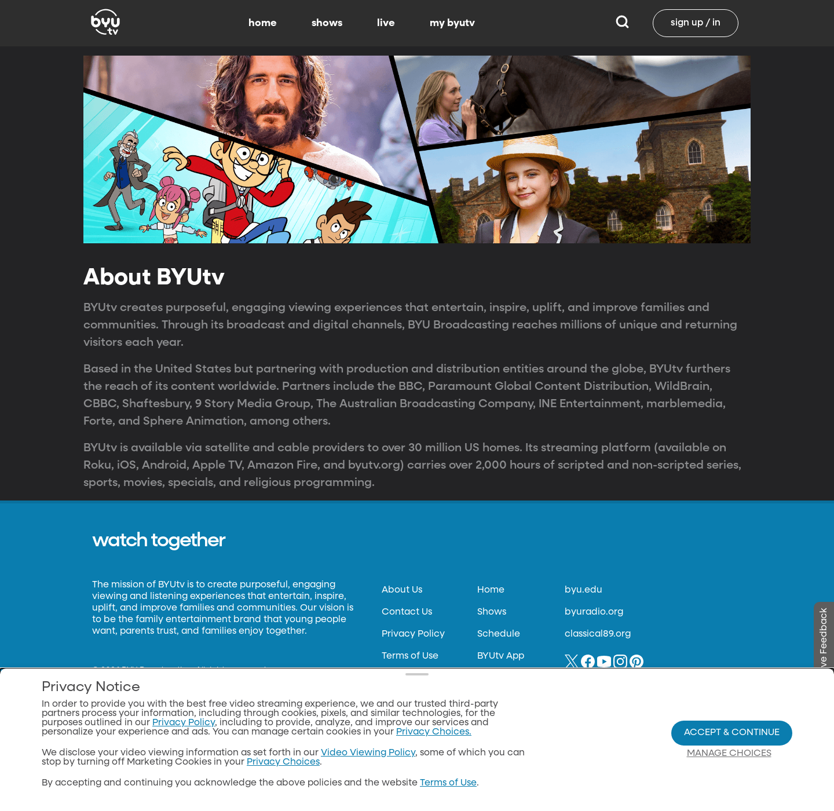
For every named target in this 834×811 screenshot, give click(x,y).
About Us (402, 590)
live (386, 23)
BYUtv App (500, 656)
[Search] (622, 23)
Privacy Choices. (433, 732)
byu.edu (583, 590)
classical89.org (598, 634)
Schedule (498, 634)
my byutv (452, 23)
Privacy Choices (283, 762)
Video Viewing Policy (368, 753)
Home (490, 590)
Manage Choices (729, 753)
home (262, 23)
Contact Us (407, 612)
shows (327, 23)
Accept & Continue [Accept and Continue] (732, 732)
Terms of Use (410, 656)
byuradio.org (594, 612)
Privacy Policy (413, 634)
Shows (491, 612)
